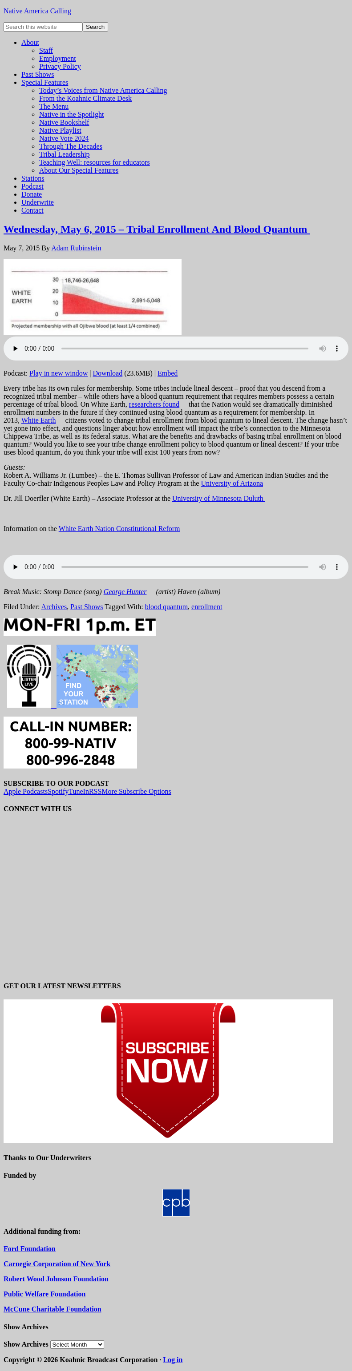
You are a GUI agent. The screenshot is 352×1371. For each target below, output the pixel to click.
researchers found (154, 404)
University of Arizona (232, 483)
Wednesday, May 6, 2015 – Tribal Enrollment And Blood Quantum (157, 229)
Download (108, 373)
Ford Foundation (30, 1248)
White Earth (38, 420)
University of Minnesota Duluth (218, 498)
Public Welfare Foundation (44, 1294)
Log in (172, 1359)
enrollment (206, 606)
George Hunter (125, 591)
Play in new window (58, 373)
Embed (168, 373)
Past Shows (86, 606)
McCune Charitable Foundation (52, 1309)
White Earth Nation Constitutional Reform (119, 528)
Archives (54, 606)
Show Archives (26, 1344)
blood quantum (166, 606)
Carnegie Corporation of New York (57, 1264)
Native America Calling (37, 11)
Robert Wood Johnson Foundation (56, 1279)
